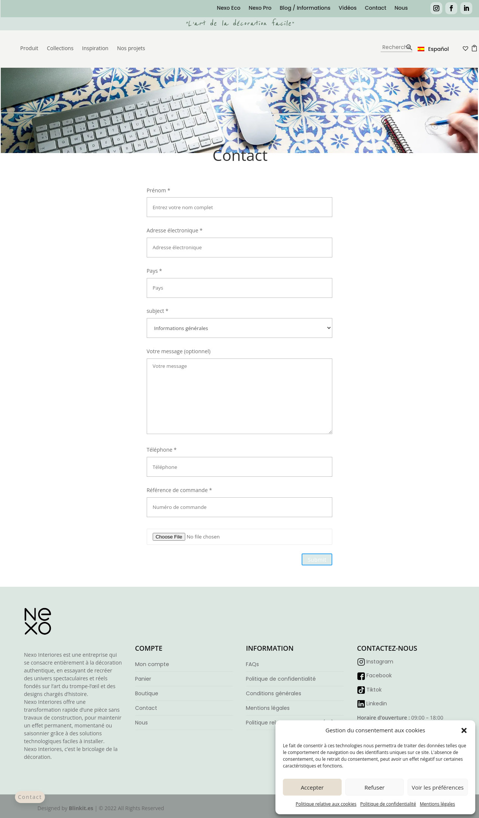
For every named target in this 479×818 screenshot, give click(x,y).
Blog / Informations (305, 8)
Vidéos (348, 8)
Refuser (374, 787)
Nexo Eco (229, 8)
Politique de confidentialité (388, 804)
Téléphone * (240, 458)
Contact (375, 8)
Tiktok (374, 689)
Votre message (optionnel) (240, 392)
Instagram (379, 661)
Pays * (240, 279)
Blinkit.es (81, 808)
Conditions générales (273, 693)
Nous (401, 8)
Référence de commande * (240, 498)
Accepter (312, 787)
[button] (464, 730)
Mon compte (152, 664)
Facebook (379, 675)
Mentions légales (437, 804)
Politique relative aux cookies (326, 804)
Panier (143, 679)
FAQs (252, 664)
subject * (240, 319)
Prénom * (240, 199)
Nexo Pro (260, 8)
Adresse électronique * (240, 239)
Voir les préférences (438, 787)
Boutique (146, 693)
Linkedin (376, 703)
